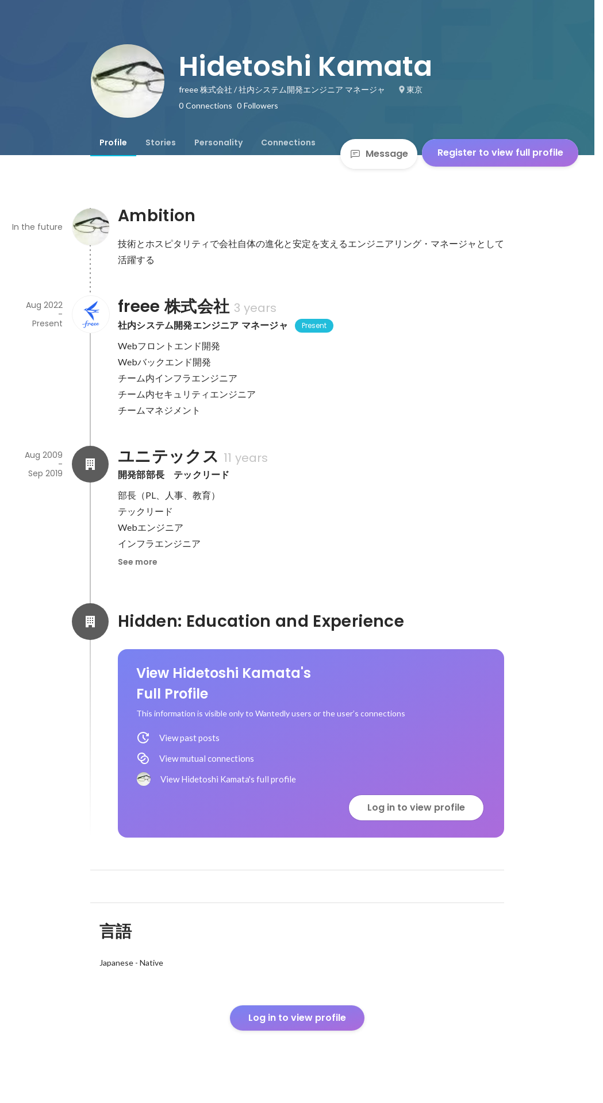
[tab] (113, 142)
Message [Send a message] (378, 153)
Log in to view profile (416, 807)
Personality (218, 142)
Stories (160, 142)
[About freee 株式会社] (90, 314)
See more (138, 562)
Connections (288, 142)
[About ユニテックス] (90, 464)
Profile (113, 142)
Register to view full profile (500, 152)
